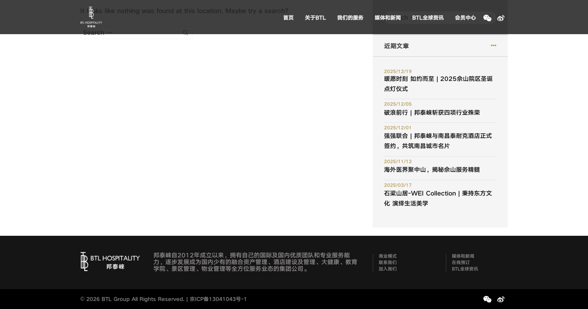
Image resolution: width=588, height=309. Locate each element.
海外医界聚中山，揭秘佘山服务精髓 (432, 169)
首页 (288, 18)
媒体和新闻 (388, 18)
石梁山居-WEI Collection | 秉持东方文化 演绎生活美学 (438, 198)
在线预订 (461, 263)
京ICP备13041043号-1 (218, 299)
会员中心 (465, 18)
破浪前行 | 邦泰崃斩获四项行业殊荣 (432, 112)
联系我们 (388, 263)
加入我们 (388, 269)
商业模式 (388, 256)
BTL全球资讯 (428, 18)
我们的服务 (350, 18)
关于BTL (315, 18)
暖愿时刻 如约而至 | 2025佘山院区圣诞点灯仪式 (438, 84)
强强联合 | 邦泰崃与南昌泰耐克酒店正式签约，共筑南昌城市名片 (438, 141)
